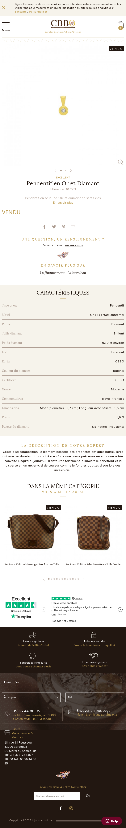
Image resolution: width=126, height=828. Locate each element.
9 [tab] (70, 579)
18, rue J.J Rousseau (18, 742)
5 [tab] (59, 579)
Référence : (57, 189)
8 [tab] (67, 579)
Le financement (52, 273)
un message (74, 245)
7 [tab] (65, 579)
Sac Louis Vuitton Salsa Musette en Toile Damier (93, 564)
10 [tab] (73, 579)
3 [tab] (66, 170)
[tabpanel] (63, 105)
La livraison (77, 273)
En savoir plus (63, 202)
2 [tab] (63, 170)
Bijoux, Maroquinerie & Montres (22, 733)
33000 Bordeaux (15, 746)
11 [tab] (75, 579)
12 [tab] (78, 579)
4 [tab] (57, 579)
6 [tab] (62, 579)
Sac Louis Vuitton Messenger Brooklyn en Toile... (32, 564)
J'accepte (21, 11)
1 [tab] (61, 170)
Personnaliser (38, 11)
